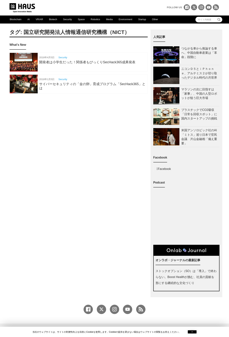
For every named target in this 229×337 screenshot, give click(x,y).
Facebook (164, 168)
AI (28, 19)
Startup (142, 19)
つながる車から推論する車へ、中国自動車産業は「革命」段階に (199, 53)
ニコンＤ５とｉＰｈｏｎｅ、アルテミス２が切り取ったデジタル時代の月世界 (199, 73)
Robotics (95, 19)
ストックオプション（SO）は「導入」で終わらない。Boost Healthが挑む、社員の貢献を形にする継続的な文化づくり (186, 277)
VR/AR (39, 19)
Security (67, 19)
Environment (125, 19)
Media (109, 19)
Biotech (53, 19)
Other (155, 19)
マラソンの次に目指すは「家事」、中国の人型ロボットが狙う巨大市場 (199, 94)
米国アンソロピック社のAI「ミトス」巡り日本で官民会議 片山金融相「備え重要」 (199, 137)
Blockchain (15, 19)
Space (81, 19)
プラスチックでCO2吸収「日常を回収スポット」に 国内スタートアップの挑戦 (200, 114)
